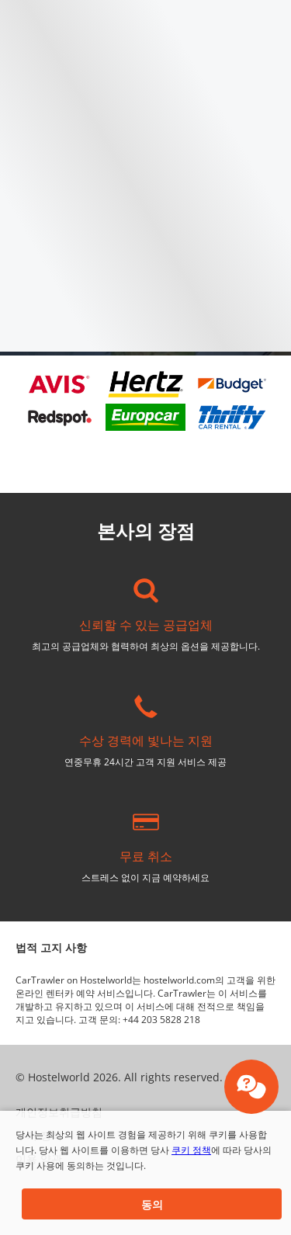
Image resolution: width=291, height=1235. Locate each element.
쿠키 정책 (191, 1150)
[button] (152, 1203)
